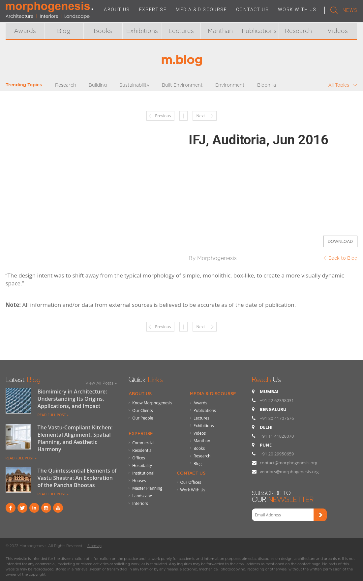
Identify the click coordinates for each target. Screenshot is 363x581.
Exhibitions (142, 31)
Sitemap (94, 546)
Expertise (141, 433)
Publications (259, 31)
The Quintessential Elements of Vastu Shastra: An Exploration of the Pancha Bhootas (77, 478)
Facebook (10, 508)
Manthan (220, 31)
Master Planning (147, 488)
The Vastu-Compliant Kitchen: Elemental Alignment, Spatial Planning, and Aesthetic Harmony (75, 438)
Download (340, 241)
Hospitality (142, 465)
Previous (163, 116)
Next (200, 116)
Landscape (142, 496)
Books (103, 31)
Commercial (143, 443)
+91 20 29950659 (277, 454)
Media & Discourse (213, 393)
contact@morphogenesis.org (288, 463)
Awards (25, 31)
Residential (142, 450)
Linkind (34, 508)
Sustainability (134, 84)
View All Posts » (101, 383)
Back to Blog (342, 257)
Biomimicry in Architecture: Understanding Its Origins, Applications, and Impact (72, 399)
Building (98, 84)
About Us (140, 393)
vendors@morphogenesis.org (289, 472)
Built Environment (182, 84)
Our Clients (142, 410)
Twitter (22, 508)
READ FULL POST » (53, 414)
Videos (337, 31)
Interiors (140, 503)
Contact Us (191, 473)
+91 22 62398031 (277, 400)
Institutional (143, 473)
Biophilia (266, 84)
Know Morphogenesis (152, 403)
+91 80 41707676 (277, 418)
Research (298, 31)
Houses (139, 480)
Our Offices (190, 482)
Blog (64, 31)
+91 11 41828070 (277, 436)
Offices (138, 458)
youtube (58, 508)
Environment (230, 84)
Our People (142, 418)
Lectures (181, 31)
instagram (46, 508)
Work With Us (192, 490)
